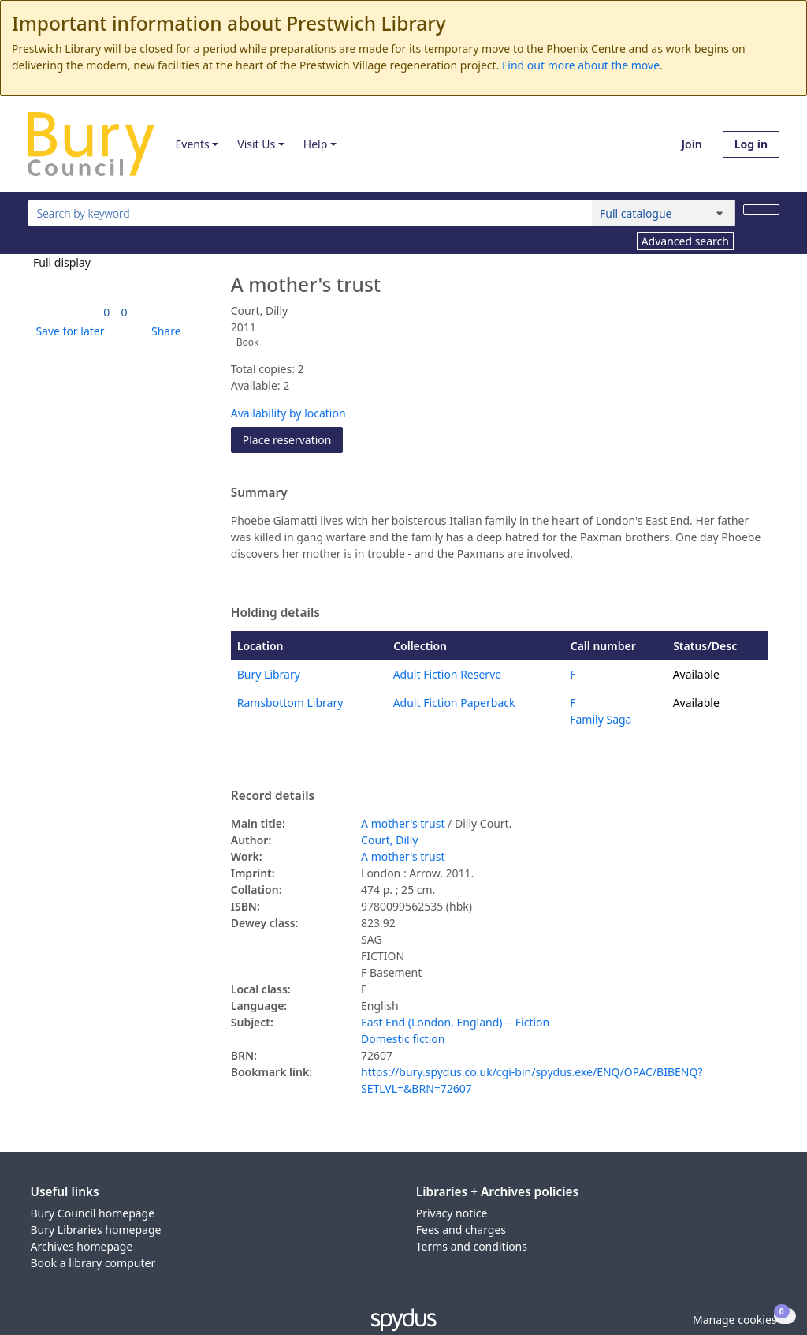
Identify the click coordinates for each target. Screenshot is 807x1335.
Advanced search (685, 241)
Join (692, 143)
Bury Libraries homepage (96, 1229)
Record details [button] (272, 796)
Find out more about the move (581, 65)
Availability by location (288, 413)
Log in (751, 143)
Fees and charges (461, 1229)
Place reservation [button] (293, 439)
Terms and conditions (471, 1246)
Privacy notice (452, 1213)
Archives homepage (82, 1246)
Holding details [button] (275, 613)
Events (192, 143)
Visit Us (256, 143)
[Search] (761, 209)
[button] (67, 331)
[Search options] (663, 213)
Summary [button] (259, 493)
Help (315, 143)
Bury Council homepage (93, 1213)
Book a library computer (93, 1262)
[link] (106, 312)
